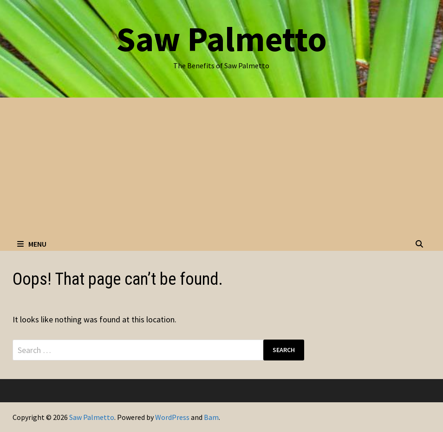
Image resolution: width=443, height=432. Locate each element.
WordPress (172, 417)
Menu (31, 244)
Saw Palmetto (221, 38)
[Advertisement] (221, 167)
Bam (211, 417)
